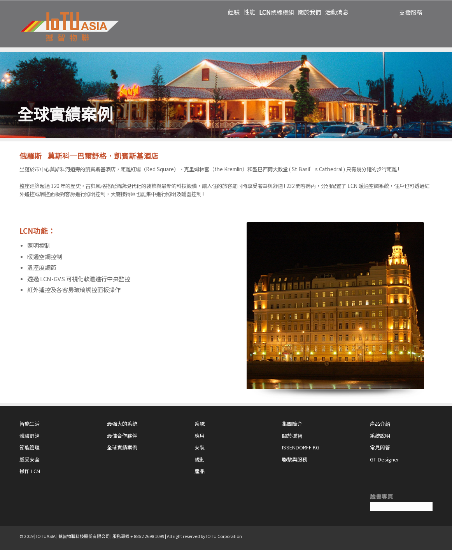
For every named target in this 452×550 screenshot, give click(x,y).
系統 (199, 423)
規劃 (199, 459)
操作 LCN (29, 471)
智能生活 (29, 423)
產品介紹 (380, 423)
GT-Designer (384, 459)
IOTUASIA (46, 536)
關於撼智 (292, 435)
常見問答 (380, 447)
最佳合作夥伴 (122, 435)
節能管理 (29, 447)
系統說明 (380, 435)
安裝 (199, 447)
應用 (199, 435)
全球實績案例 (122, 447)
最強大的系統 (122, 423)
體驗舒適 (29, 435)
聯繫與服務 (294, 459)
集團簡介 (292, 423)
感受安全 (29, 459)
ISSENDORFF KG (300, 447)
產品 (199, 471)
